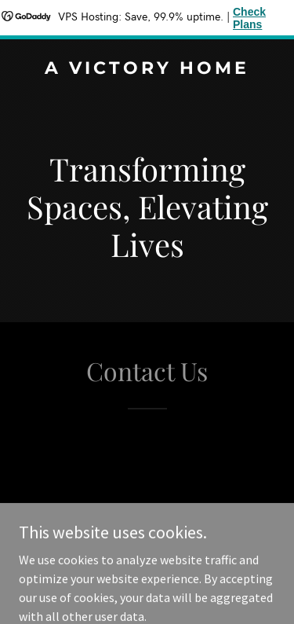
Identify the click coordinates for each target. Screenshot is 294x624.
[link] (147, 69)
